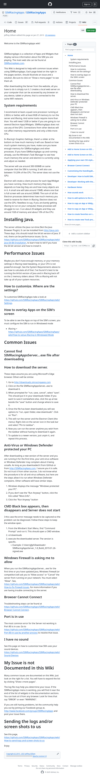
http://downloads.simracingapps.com (32, 382)
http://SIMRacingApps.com (23, 468)
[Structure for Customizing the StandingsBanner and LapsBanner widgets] (65, 171)
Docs (59, 766)
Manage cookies (76, 766)
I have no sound (77, 132)
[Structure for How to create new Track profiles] (65, 219)
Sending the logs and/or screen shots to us (79, 142)
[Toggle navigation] (5, 4)
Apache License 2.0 (40, 756)
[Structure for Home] (65, 55)
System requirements (79, 59)
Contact (65, 766)
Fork (75, 12)
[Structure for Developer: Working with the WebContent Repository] (65, 182)
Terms (20, 766)
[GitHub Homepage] (42, 772)
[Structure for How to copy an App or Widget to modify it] (65, 209)
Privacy (27, 766)
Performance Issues (77, 66)
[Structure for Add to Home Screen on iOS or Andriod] (65, 149)
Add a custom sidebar (79, 233)
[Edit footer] (58, 754)
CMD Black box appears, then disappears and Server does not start (80, 111)
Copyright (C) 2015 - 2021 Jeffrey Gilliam (20, 754)
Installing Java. (75, 62)
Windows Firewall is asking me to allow (78, 118)
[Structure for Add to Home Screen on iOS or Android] (65, 155)
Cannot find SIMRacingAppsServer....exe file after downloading (80, 87)
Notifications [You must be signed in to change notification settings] (59, 12)
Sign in (87, 4)
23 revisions (50, 35)
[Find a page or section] (79, 49)
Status (42, 766)
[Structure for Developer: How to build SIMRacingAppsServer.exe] (65, 176)
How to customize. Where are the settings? (80, 70)
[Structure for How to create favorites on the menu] (65, 214)
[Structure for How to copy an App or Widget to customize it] (65, 203)
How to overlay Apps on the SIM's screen (80, 76)
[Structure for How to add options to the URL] (65, 198)
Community (50, 766)
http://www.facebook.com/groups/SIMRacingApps (28, 711)
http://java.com (51, 230)
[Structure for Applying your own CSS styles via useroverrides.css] (65, 160)
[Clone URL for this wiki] (77, 246)
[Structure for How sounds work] (65, 192)
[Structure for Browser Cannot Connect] (65, 165)
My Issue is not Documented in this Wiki (79, 136)
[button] (94, 246)
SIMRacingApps (14, 12)
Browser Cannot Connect (77, 124)
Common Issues (76, 80)
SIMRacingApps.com (14, 63)
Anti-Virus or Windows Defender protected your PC (79, 101)
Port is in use (76, 129)
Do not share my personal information (50, 768)
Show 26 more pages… (73, 225)
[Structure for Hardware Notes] (65, 187)
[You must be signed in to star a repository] (91, 12)
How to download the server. (79, 95)
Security (35, 766)
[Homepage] (50, 4)
